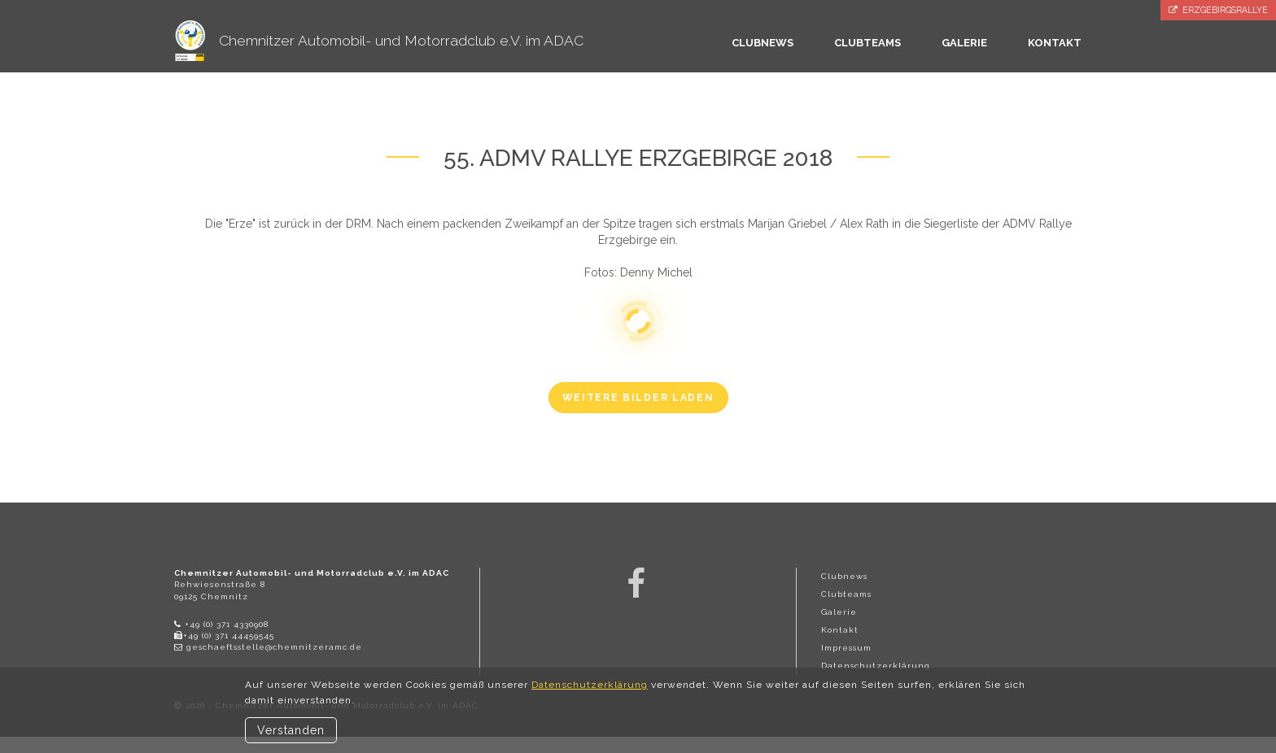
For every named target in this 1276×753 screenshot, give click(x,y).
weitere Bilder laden (638, 397)
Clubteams (846, 594)
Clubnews (844, 576)
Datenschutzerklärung (875, 665)
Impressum (846, 647)
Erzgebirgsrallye (1218, 10)
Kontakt (840, 629)
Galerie (839, 611)
